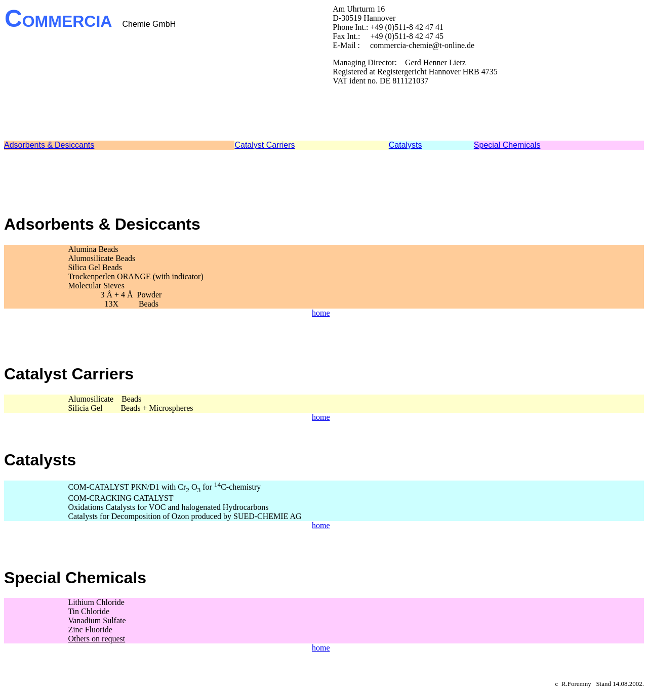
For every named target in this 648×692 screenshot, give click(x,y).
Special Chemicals (507, 145)
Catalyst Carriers (264, 145)
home (321, 313)
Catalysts (405, 145)
